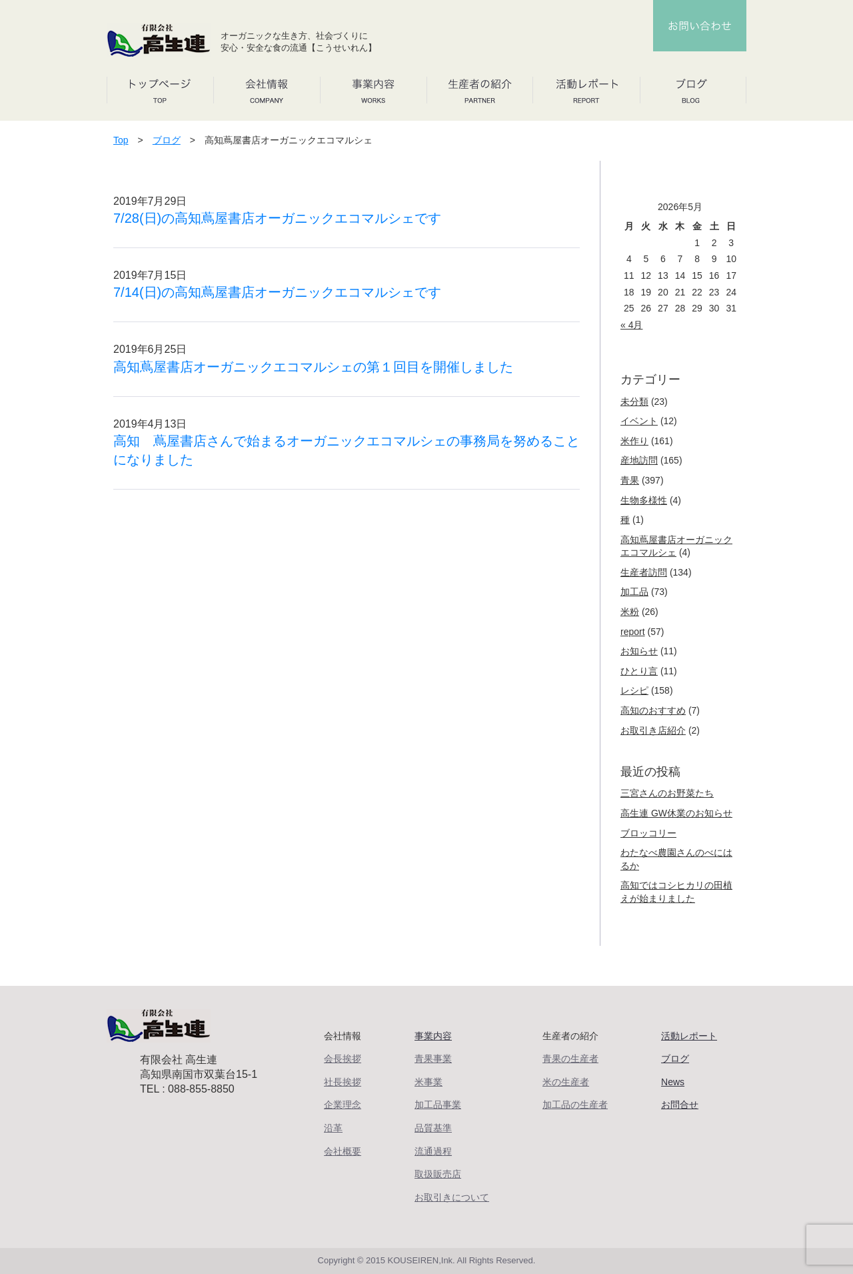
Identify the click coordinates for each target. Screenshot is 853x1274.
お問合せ (679, 1104)
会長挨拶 (342, 1058)
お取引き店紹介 (653, 730)
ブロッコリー (648, 833)
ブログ (167, 140)
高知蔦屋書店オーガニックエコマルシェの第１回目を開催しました (313, 367)
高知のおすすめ (653, 710)
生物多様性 (643, 500)
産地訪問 (639, 460)
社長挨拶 (342, 1082)
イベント (639, 421)
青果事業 (433, 1058)
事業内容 (433, 1036)
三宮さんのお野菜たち (667, 793)
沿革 (333, 1128)
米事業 (428, 1082)
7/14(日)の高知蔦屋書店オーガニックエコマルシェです (277, 292)
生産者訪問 (643, 572)
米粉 (629, 611)
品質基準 (433, 1128)
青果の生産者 (570, 1058)
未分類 (634, 401)
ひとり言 (639, 671)
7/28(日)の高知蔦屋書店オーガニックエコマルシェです (277, 218)
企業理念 (342, 1104)
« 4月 (631, 325)
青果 (629, 480)
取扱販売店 (438, 1174)
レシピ (634, 690)
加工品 (634, 591)
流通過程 (433, 1151)
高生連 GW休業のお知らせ (676, 813)
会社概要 (342, 1151)
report (632, 631)
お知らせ (639, 651)
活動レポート (689, 1036)
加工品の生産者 (575, 1104)
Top (121, 140)
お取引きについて (452, 1197)
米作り (634, 441)
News (672, 1082)
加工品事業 (438, 1104)
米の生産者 (565, 1082)
